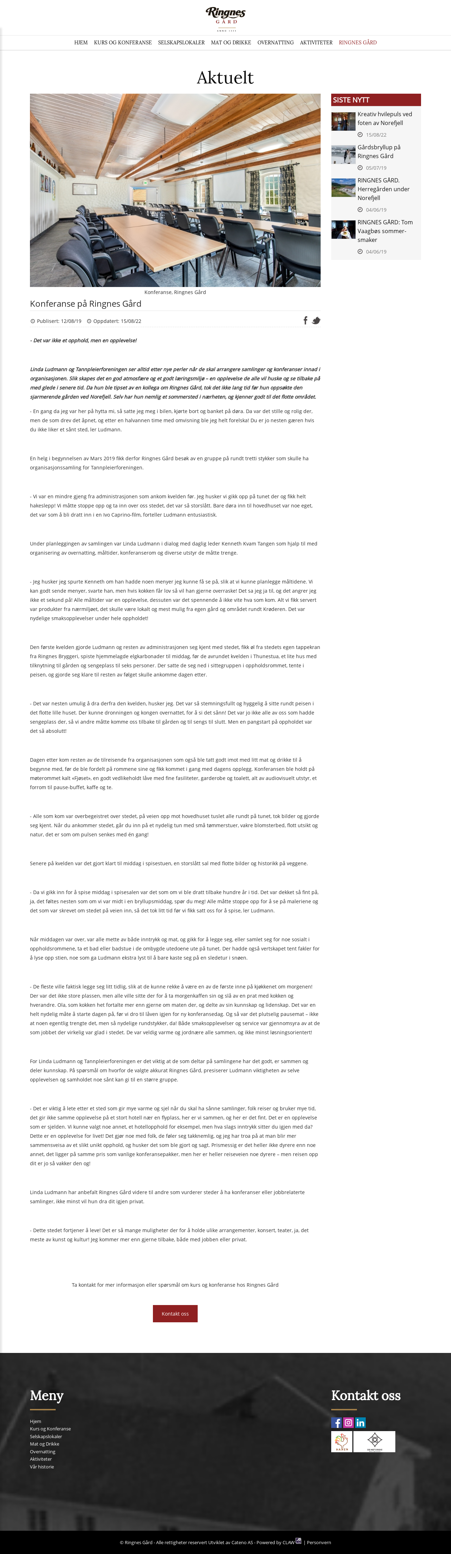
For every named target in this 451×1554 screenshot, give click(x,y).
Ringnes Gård (358, 42)
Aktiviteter (316, 42)
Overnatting (276, 42)
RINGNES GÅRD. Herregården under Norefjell (384, 189)
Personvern (319, 1542)
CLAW (292, 1542)
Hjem (81, 42)
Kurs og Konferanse (123, 42)
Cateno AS (242, 1542)
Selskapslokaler (181, 42)
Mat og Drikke (231, 42)
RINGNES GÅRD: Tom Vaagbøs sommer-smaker (385, 231)
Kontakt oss (175, 1313)
